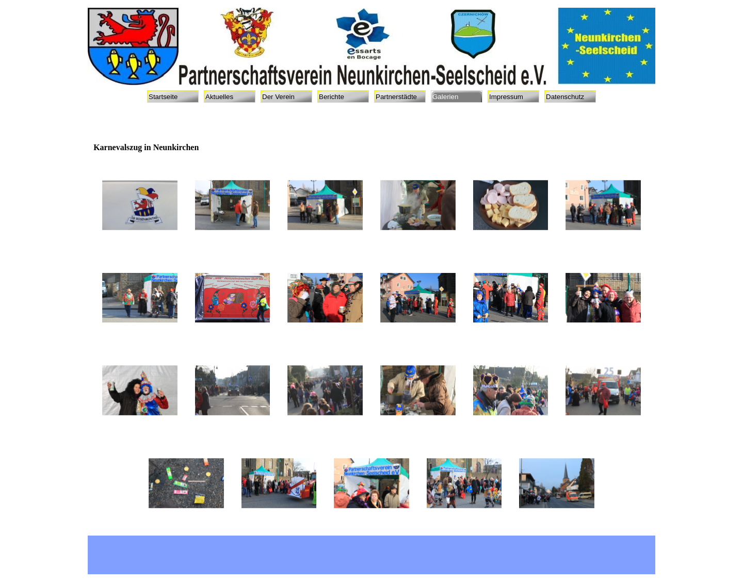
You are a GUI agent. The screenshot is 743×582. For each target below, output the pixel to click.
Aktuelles (219, 97)
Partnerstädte (396, 97)
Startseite (163, 97)
